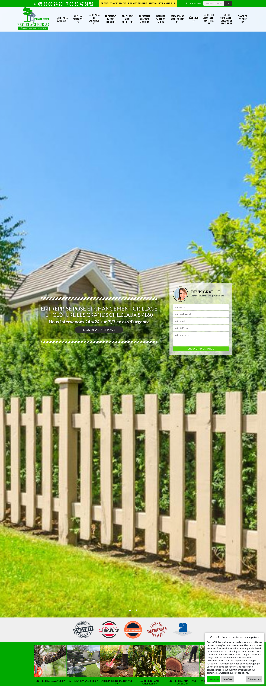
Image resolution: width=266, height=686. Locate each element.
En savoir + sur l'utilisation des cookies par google (233, 663)
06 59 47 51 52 (79, 4)
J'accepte (213, 679)
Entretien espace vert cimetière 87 (209, 19)
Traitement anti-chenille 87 (128, 19)
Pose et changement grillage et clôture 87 (226, 19)
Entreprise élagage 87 (62, 19)
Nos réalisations (99, 330)
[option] (50, 663)
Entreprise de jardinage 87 (94, 19)
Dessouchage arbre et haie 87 (177, 19)
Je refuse (227, 679)
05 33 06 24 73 (48, 4)
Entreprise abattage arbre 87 (144, 19)
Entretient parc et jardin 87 (110, 19)
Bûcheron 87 (193, 19)
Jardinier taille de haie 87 (160, 19)
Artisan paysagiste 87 (78, 19)
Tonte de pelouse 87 (242, 19)
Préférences (254, 679)
